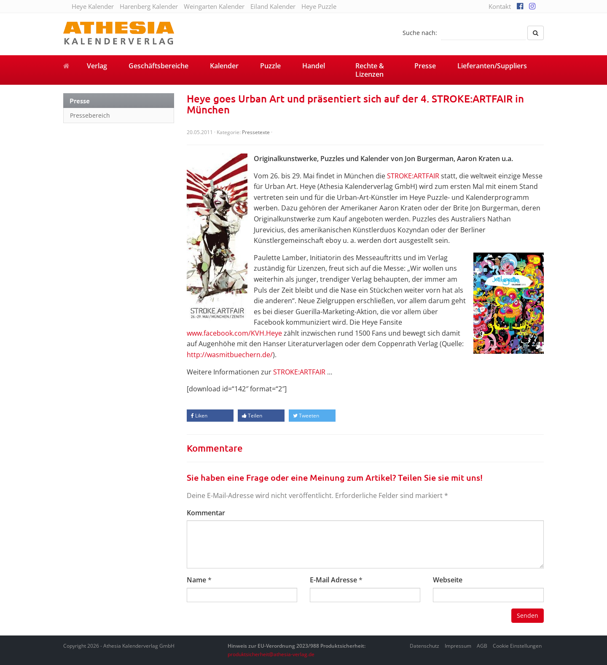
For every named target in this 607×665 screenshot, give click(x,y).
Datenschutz (424, 645)
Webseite (447, 579)
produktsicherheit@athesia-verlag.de (271, 654)
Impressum (458, 645)
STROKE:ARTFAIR (413, 175)
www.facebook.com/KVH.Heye (234, 333)
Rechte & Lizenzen (369, 70)
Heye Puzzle (318, 6)
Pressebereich (90, 115)
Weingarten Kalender (214, 6)
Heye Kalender (93, 6)
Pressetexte (256, 132)
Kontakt (500, 6)
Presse (425, 65)
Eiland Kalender (272, 6)
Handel (313, 65)
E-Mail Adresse (333, 579)
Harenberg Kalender (149, 6)
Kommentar (206, 512)
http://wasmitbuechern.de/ (230, 354)
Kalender (224, 65)
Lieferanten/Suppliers (492, 65)
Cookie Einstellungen (517, 645)
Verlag (97, 65)
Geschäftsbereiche (158, 65)
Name (196, 579)
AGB (482, 645)
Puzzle (270, 65)
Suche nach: (420, 33)
